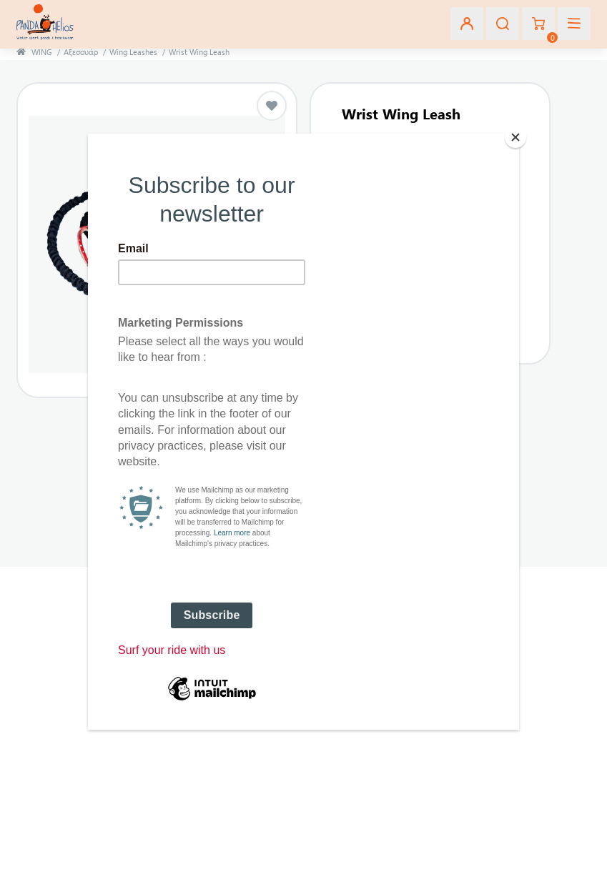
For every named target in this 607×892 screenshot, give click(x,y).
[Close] (515, 137)
